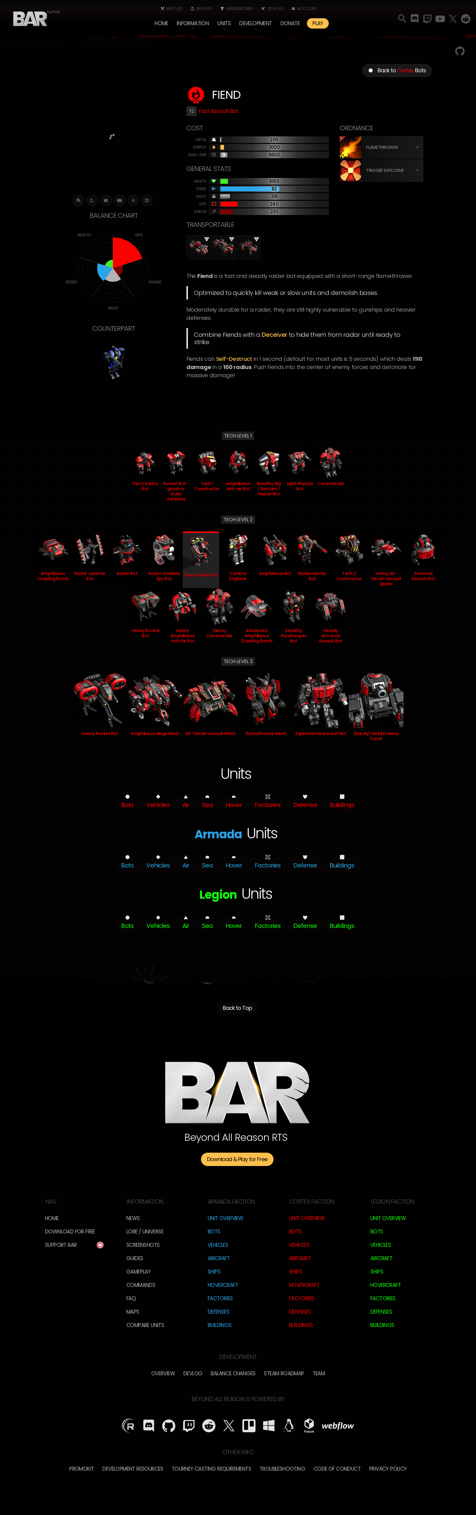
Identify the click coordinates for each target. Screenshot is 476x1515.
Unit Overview (225, 1218)
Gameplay (138, 1271)
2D (146, 200)
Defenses (218, 1311)
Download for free (70, 1231)
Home (161, 23)
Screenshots (142, 1245)
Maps (132, 1311)
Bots (214, 1231)
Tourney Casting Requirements (211, 1468)
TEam (319, 1373)
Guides (134, 1258)
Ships (214, 1271)
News (133, 1218)
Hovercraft (223, 1285)
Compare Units (145, 1325)
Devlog (275, 8)
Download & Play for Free (237, 1159)
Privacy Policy (388, 1468)
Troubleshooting (282, 1468)
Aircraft (218, 1258)
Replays (204, 8)
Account (307, 8)
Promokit (81, 1468)
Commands (140, 1285)
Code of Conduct (337, 1468)
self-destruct (234, 359)
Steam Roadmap (284, 1373)
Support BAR (60, 1245)
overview (163, 1373)
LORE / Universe (144, 1231)
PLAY (317, 23)
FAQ (131, 1298)
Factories (220, 1298)
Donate (290, 23)
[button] (192, 23)
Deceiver (274, 334)
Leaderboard (239, 8)
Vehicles (218, 1245)
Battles (174, 8)
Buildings (220, 1325)
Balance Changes (233, 1373)
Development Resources (132, 1468)
